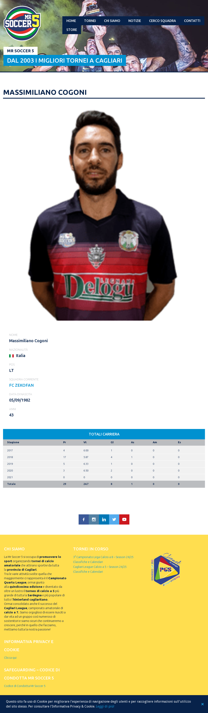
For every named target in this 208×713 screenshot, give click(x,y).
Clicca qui (10, 657)
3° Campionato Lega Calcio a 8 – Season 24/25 (103, 557)
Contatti (192, 21)
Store (71, 30)
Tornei (90, 21)
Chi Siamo (112, 21)
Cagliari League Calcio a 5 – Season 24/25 (100, 566)
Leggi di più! (105, 706)
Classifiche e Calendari (88, 562)
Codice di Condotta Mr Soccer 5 (25, 686)
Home (71, 21)
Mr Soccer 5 (20, 50)
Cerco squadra (162, 21)
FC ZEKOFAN (21, 385)
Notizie (134, 21)
